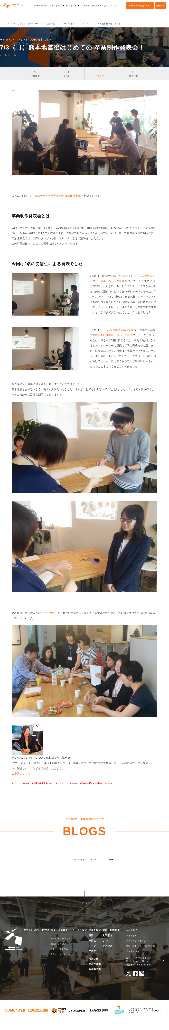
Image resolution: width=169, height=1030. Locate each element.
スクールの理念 (59, 939)
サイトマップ (133, 960)
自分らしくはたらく (61, 963)
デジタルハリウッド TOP (36, 939)
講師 (91, 944)
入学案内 (107, 944)
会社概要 (130, 939)
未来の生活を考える (61, 947)
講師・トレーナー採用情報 (139, 955)
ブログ (92, 960)
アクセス (107, 955)
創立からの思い (58, 953)
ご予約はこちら (21, 782)
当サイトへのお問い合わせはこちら (144, 970)
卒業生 (92, 949)
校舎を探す (95, 939)
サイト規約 (131, 944)
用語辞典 (93, 967)
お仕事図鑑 (95, 978)
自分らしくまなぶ (60, 958)
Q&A (105, 949)
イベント (93, 955)
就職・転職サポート (114, 939)
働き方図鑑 (95, 973)
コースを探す (79, 939)
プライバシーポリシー (137, 950)
